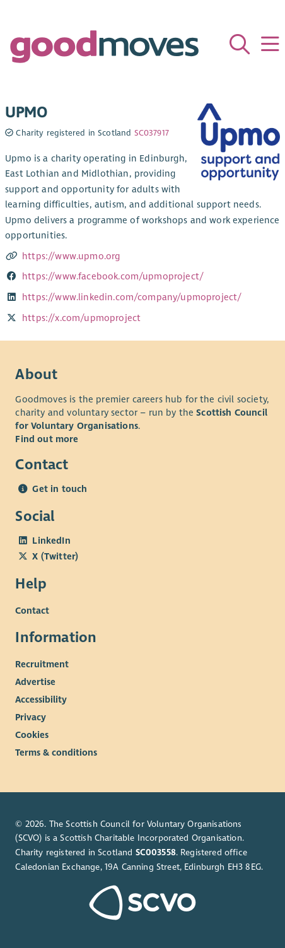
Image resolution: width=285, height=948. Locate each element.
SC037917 (151, 133)
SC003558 (156, 852)
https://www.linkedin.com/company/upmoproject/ (131, 297)
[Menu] (270, 44)
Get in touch (59, 488)
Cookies (32, 734)
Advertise (35, 682)
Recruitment (42, 664)
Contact (32, 610)
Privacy (30, 717)
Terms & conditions (56, 752)
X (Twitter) (55, 556)
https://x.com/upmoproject (81, 318)
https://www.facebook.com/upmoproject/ (113, 276)
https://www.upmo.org (71, 256)
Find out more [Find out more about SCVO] (46, 439)
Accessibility (41, 699)
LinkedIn (51, 540)
